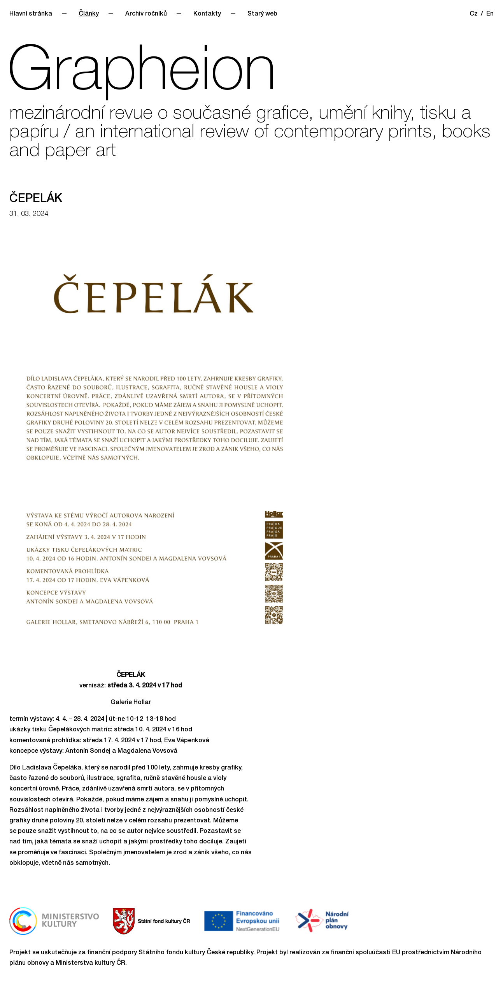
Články (89, 14)
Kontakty (207, 14)
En (490, 14)
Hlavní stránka (30, 14)
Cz (474, 14)
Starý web (262, 14)
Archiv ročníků (146, 14)
